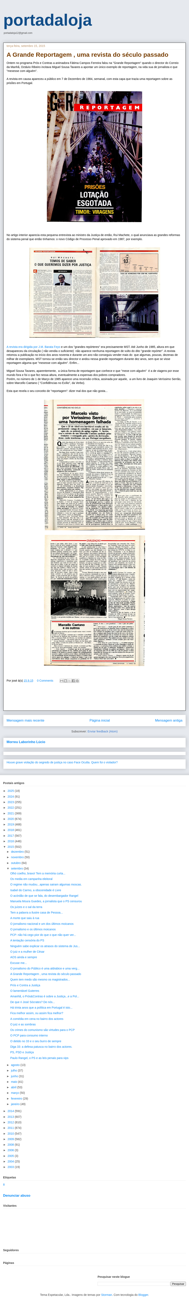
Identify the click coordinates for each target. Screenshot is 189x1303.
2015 (11, 846)
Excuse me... (18, 963)
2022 (11, 807)
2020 (11, 819)
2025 (11, 790)
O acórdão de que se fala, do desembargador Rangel (44, 895)
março (15, 1092)
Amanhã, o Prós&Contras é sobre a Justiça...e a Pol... (44, 996)
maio (14, 1081)
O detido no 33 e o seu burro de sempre (35, 1041)
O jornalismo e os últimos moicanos (33, 929)
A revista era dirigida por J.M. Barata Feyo (33, 346)
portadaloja (47, 20)
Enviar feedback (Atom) (103, 731)
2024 (11, 796)
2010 (11, 1133)
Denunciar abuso (16, 1195)
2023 (11, 802)
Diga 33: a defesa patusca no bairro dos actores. (41, 1046)
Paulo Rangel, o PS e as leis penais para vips (39, 1058)
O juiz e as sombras (23, 1024)
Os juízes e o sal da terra (26, 907)
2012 (11, 1122)
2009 (11, 1139)
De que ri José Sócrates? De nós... (32, 1002)
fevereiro (17, 1098)
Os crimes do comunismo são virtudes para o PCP (42, 1030)
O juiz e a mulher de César (27, 951)
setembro (17, 868)
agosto (15, 1065)
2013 (11, 1116)
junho (15, 1076)
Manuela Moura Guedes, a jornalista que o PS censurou (46, 901)
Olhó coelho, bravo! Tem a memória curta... (37, 873)
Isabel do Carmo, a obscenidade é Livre (35, 890)
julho (14, 1070)
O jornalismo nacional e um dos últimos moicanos (42, 923)
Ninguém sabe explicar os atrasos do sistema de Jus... (45, 946)
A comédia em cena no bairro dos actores (36, 1018)
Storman (106, 1294)
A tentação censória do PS (27, 940)
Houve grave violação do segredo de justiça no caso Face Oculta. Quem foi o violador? (62, 762)
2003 (11, 1167)
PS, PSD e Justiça (22, 1052)
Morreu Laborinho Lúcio (26, 742)
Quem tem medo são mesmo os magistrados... (40, 979)
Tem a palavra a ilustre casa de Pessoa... (36, 912)
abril (14, 1087)
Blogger (143, 1294)
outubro (16, 863)
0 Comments (45, 680)
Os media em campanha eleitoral (31, 879)
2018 (11, 830)
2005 (11, 1156)
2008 (11, 1144)
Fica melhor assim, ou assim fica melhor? (36, 1013)
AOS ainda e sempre (23, 957)
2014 (11, 1111)
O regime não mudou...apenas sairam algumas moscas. (46, 884)
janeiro (15, 1104)
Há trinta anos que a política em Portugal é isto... (41, 1007)
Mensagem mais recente (25, 720)
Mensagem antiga (168, 720)
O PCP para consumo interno (29, 1035)
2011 (11, 1127)
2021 (11, 813)
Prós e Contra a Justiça (25, 985)
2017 (11, 835)
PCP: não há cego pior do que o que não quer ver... (43, 934)
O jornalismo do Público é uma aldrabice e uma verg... (45, 968)
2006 (11, 1150)
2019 (11, 824)
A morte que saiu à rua (24, 918)
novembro (17, 857)
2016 (11, 841)
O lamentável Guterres (24, 990)
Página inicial (100, 720)
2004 (11, 1161)
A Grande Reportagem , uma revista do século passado (45, 974)
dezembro (17, 851)
